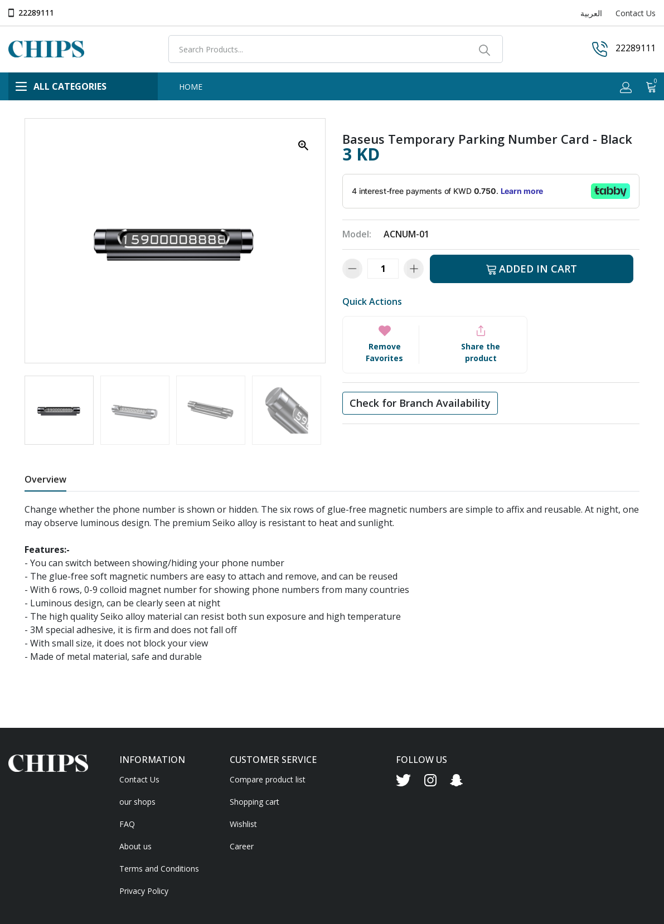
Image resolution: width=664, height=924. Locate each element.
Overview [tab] (45, 479)
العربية (591, 13)
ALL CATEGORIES (61, 86)
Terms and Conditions (159, 868)
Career (242, 846)
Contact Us (635, 13)
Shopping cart (254, 801)
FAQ (127, 824)
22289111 (36, 12)
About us (135, 846)
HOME (190, 86)
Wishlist (243, 824)
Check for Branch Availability (420, 403)
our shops (137, 801)
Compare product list (268, 779)
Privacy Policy (143, 891)
